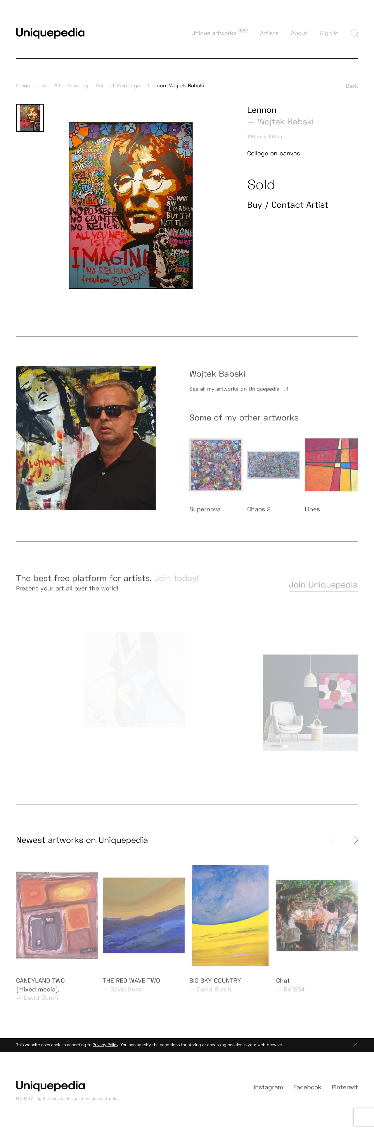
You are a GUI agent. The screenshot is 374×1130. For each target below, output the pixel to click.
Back (352, 85)
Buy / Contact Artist (287, 204)
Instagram (268, 1091)
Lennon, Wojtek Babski (176, 85)
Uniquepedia (31, 85)
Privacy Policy (105, 1047)
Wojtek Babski (286, 121)
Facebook (307, 1091)
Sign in (329, 33)
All (57, 85)
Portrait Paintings (118, 85)
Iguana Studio (104, 1101)
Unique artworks (219, 32)
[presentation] (336, 843)
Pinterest (345, 1091)
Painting (77, 85)
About (299, 33)
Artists (269, 33)
